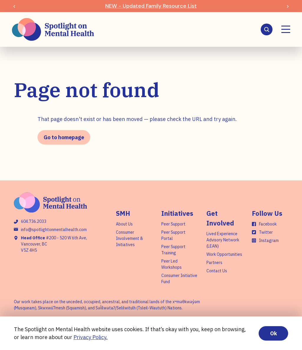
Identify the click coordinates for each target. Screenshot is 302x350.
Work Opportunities (224, 254)
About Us (124, 224)
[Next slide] (287, 6)
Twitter (266, 232)
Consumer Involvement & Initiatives (129, 238)
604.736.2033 (33, 221)
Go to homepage (64, 137)
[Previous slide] (14, 6)
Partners (214, 262)
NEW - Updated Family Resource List (151, 5)
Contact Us (216, 270)
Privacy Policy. (90, 337)
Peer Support (173, 224)
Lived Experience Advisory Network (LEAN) (222, 240)
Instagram (269, 240)
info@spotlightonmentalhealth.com (54, 229)
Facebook (268, 224)
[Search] (267, 29)
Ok (273, 333)
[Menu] (285, 29)
